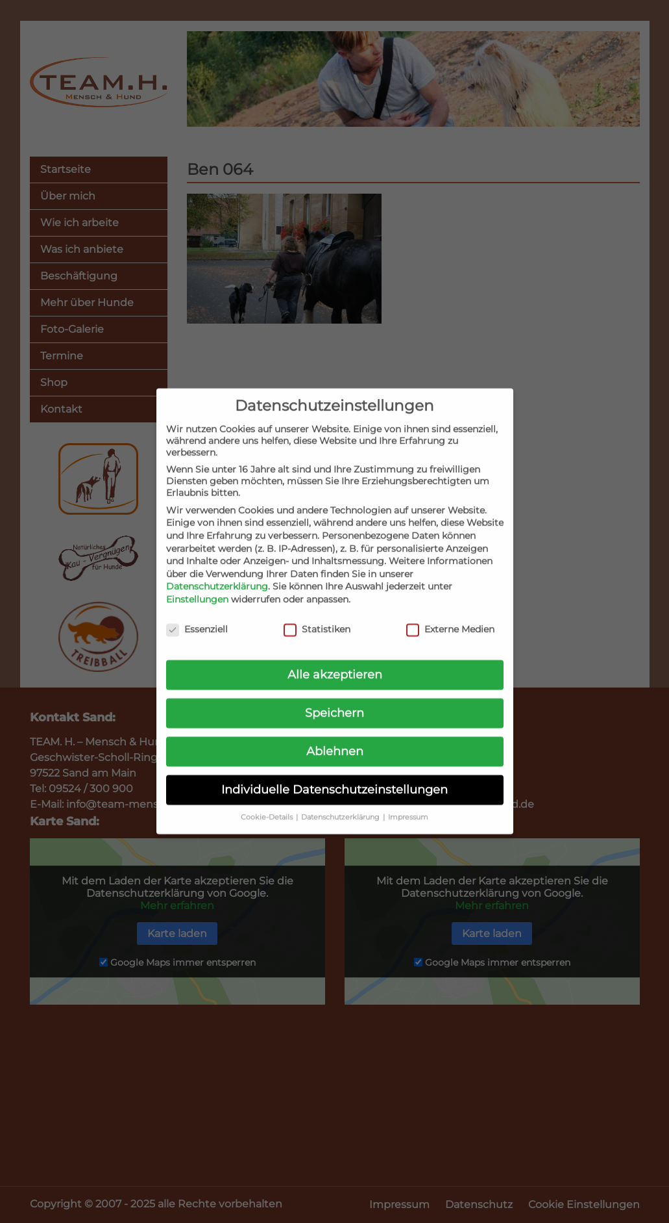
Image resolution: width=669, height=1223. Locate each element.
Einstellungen (197, 587)
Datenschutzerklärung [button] (341, 805)
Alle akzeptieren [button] (334, 662)
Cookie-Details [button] (268, 805)
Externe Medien (450, 617)
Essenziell (197, 617)
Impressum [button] (408, 805)
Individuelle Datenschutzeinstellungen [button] (334, 777)
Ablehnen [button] (334, 738)
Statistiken (317, 617)
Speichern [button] (334, 700)
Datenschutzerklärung (217, 574)
